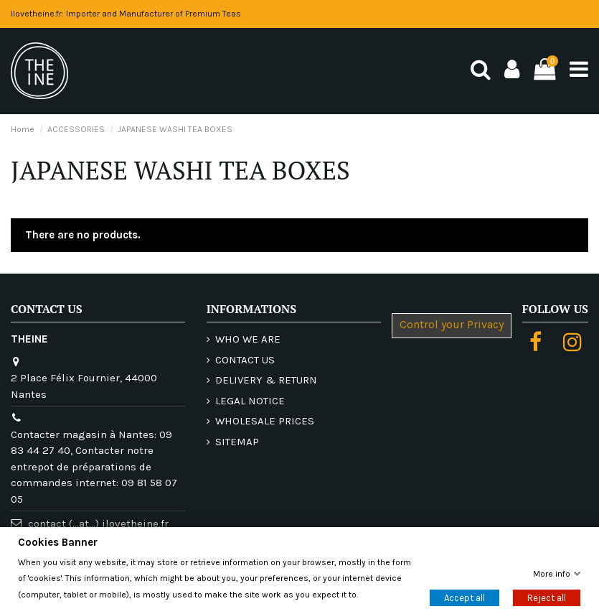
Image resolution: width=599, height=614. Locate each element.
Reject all (546, 597)
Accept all (464, 597)
